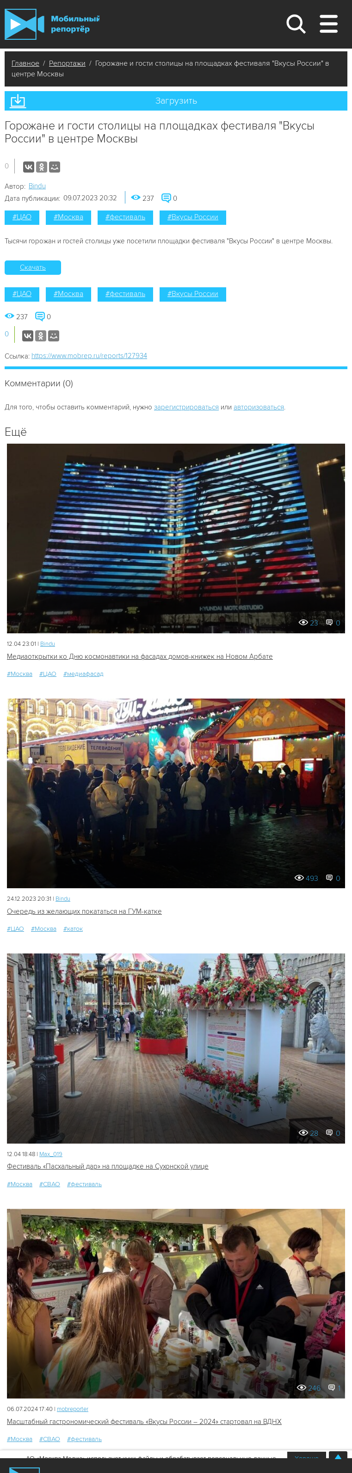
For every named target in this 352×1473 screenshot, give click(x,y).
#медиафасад (83, 674)
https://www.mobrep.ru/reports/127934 (89, 356)
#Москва (68, 217)
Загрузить (176, 100)
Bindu (37, 186)
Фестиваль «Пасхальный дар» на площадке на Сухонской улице (108, 1166)
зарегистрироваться (186, 407)
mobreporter (72, 1409)
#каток (73, 929)
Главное (25, 63)
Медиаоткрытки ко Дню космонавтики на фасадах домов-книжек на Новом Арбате (140, 656)
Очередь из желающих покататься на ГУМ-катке (84, 911)
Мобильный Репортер (52, 24)
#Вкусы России (192, 217)
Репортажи (67, 63)
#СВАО (49, 1184)
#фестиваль (125, 217)
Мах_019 (50, 1154)
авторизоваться (259, 407)
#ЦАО (21, 217)
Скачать (33, 267)
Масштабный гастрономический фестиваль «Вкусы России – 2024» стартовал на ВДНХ (144, 1421)
